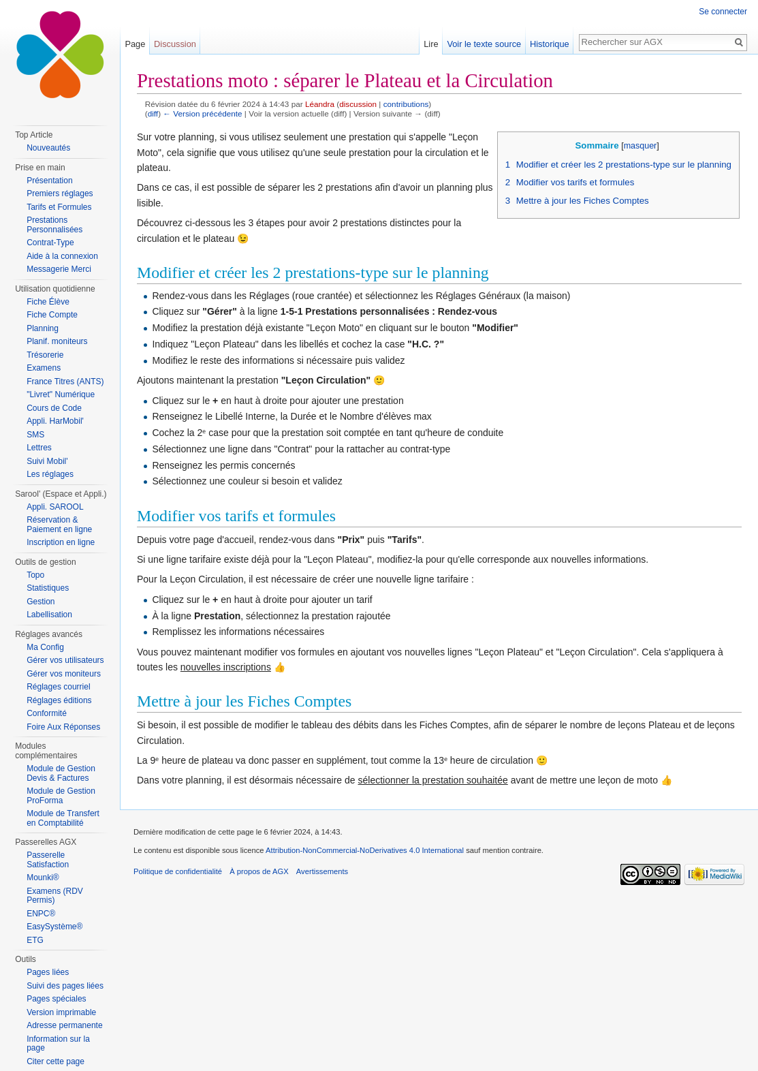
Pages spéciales (56, 999)
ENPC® (41, 913)
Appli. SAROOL (55, 507)
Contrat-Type (50, 242)
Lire (431, 44)
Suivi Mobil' (47, 461)
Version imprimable (61, 1012)
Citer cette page (55, 1061)
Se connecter (723, 11)
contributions (406, 103)
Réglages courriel (58, 687)
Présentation (49, 180)
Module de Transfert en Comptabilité (63, 818)
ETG (35, 940)
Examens (44, 368)
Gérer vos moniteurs (64, 674)
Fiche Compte (52, 315)
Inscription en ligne (61, 542)
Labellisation (49, 614)
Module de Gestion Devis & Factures (61, 773)
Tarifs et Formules (59, 207)
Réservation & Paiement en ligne (59, 524)
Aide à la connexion (62, 256)
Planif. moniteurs (57, 341)
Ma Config (45, 647)
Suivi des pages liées (65, 986)
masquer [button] (640, 146)
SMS (35, 434)
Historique (549, 44)
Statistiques (48, 588)
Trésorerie (45, 355)
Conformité (47, 713)
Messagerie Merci (59, 269)
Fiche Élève (48, 302)
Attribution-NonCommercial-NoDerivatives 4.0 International (365, 850)
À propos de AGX (259, 871)
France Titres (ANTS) (65, 381)
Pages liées (48, 972)
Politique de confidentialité (177, 871)
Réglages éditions (59, 700)
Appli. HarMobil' (55, 421)
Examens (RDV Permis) (55, 895)
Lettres (39, 447)
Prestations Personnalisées (54, 224)
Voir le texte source (484, 44)
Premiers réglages (60, 193)
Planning (43, 328)
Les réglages (50, 474)
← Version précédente (202, 113)
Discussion (175, 44)
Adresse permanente (64, 1025)
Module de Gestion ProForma (61, 795)
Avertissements (322, 871)
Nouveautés (48, 148)
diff (153, 113)
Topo (35, 575)
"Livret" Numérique (61, 394)
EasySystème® (54, 926)
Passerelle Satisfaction (48, 859)
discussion (358, 103)
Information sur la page (58, 1043)
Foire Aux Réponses (63, 727)
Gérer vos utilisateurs (65, 660)
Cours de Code (54, 408)
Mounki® (43, 877)
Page (135, 44)
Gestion (40, 601)
